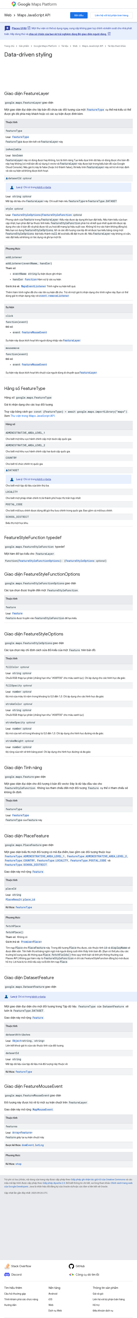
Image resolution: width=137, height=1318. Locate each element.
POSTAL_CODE (14, 504)
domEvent (28, 1145)
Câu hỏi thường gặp (15, 1293)
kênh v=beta (44, 187)
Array (15, 1132)
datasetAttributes (18, 1034)
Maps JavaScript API (33, 15)
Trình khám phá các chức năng (21, 1299)
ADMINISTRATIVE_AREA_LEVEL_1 (25, 432)
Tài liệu (64, 46)
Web (8, 15)
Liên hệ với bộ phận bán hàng (111, 15)
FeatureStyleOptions (26, 215)
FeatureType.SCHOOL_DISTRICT (26, 864)
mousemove (12, 348)
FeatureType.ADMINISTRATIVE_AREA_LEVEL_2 (97, 856)
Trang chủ (9, 46)
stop (19, 1164)
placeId (11, 888)
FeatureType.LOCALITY (52, 860)
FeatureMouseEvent (34, 332)
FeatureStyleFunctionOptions (39, 560)
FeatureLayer (36, 93)
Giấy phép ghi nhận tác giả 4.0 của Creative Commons (98, 1179)
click (9, 315)
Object (16, 1040)
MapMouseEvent (43, 1109)
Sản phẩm (24, 46)
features (11, 1126)
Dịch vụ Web (55, 1310)
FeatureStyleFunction (57, 215)
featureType (14, 130)
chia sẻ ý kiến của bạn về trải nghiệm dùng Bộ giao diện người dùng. (68, 34)
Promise (26, 941)
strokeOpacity (15, 722)
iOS (50, 1299)
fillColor (12, 667)
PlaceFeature (36, 836)
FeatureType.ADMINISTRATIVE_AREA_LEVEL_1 (35, 856)
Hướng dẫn (10, 1305)
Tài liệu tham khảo (117, 46)
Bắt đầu (78, 15)
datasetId (14, 178)
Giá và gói (98, 1293)
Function (31, 279)
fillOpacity (14, 685)
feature (11, 607)
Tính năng (33, 767)
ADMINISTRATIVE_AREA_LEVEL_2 (25, 445)
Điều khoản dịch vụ (103, 1310)
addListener (14, 257)
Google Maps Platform (45, 46)
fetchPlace (13, 926)
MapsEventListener (33, 286)
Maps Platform (37, 4)
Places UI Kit (19, 28)
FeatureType (95, 109)
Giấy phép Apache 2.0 (54, 1183)
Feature (17, 613)
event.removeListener (54, 295)
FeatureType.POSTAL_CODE (88, 860)
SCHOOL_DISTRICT (17, 516)
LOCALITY (12, 492)
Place (36, 941)
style (9, 208)
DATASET (13, 470)
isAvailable (13, 149)
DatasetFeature (39, 977)
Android (52, 1293)
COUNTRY (11, 457)
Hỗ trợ (96, 1305)
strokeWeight (14, 741)
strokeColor (14, 704)
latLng (39, 1145)
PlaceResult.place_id (20, 899)
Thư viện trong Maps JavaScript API (33, 416)
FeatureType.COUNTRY (20, 860)
